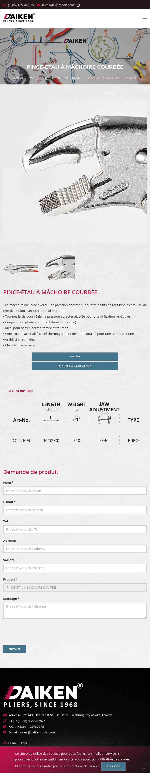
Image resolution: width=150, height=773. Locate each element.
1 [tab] (72, 238)
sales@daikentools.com (37, 732)
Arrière (75, 356)
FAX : (9, 726)
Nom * (8, 482)
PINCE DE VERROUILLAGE (61, 78)
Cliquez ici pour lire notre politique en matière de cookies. (57, 766)
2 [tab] (78, 238)
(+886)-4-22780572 (30, 726)
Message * (11, 598)
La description (20, 391)
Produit (33, 78)
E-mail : (11, 732)
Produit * (10, 579)
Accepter (113, 766)
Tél (5, 521)
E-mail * (9, 502)
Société (9, 560)
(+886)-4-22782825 (20, 5)
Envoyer (14, 649)
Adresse (9, 540)
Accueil (18, 78)
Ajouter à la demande (75, 366)
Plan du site (18, 743)
